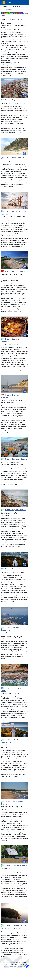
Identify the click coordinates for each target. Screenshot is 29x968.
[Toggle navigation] (26, 2)
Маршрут (4, 6)
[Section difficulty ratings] (3, 100)
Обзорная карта (7, 16)
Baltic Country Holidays (8, 962)
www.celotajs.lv (20, 966)
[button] (16, 7)
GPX (20, 19)
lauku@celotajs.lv (9, 966)
